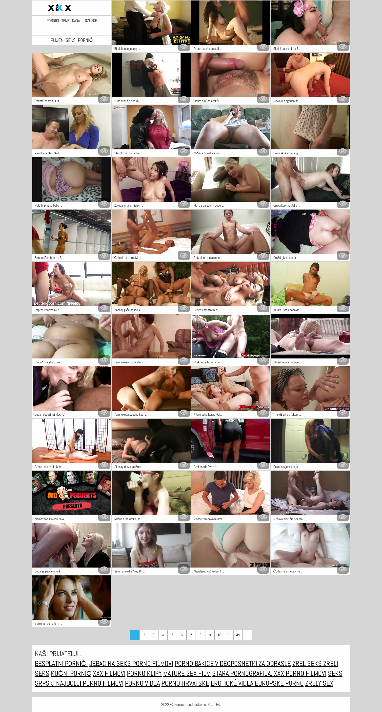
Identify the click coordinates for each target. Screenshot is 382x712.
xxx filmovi (109, 673)
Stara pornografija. (243, 673)
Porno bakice (195, 663)
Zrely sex (319, 683)
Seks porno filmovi (144, 663)
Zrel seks (307, 663)
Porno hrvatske (185, 683)
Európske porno (279, 683)
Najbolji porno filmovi (89, 683)
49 (238, 635)
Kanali (77, 20)
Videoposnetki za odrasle (253, 663)
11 (229, 635)
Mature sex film (187, 673)
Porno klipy (144, 673)
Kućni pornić (71, 673)
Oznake (91, 20)
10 (219, 635)
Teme (65, 20)
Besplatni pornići (61, 663)
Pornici (53, 20)
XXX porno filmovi (300, 673)
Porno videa (142, 683)
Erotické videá (233, 683)
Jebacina (102, 663)
